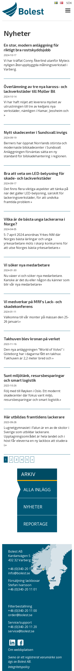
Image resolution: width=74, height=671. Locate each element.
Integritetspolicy (19, 667)
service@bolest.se (21, 631)
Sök (69, 3)
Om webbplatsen (20, 650)
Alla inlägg (37, 489)
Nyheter (32, 507)
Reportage (35, 524)
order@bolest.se (20, 615)
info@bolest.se (19, 573)
